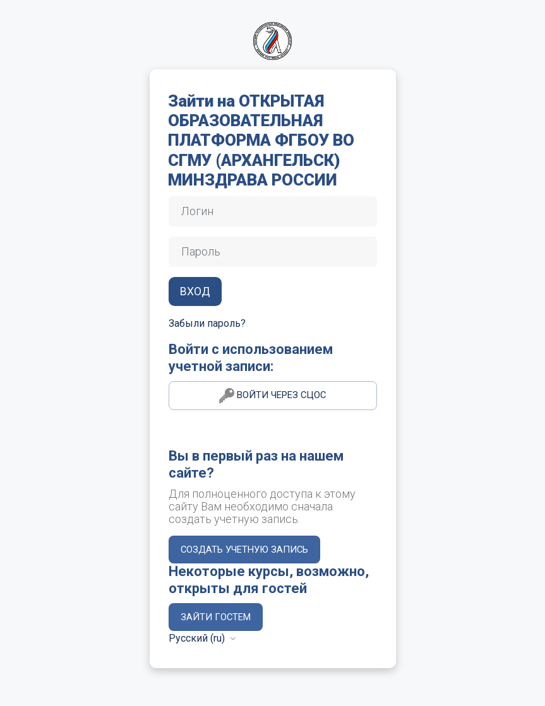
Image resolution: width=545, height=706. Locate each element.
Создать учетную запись (244, 549)
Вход (195, 291)
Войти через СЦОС (272, 395)
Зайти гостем (216, 617)
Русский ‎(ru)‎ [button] (198, 638)
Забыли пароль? (207, 323)
